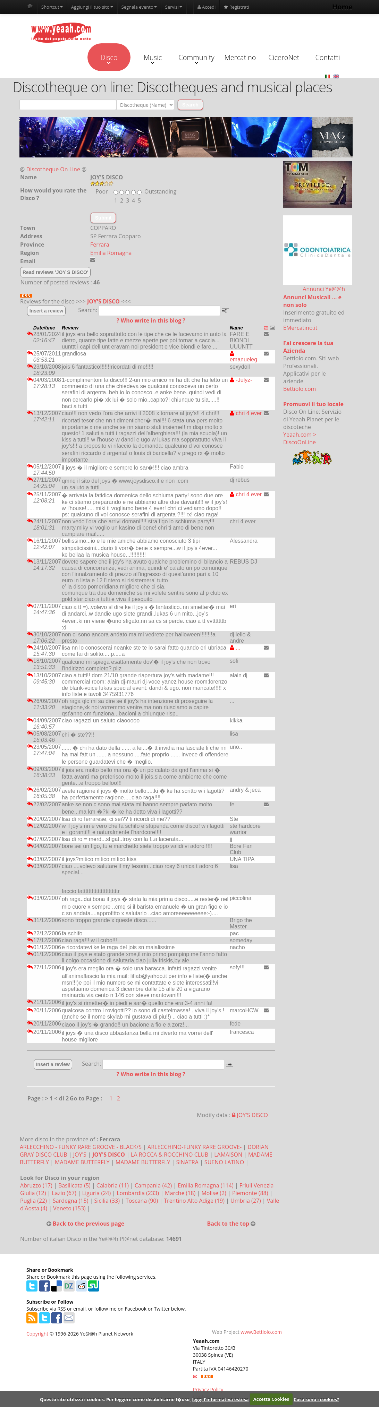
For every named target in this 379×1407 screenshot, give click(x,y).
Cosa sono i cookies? (316, 1399)
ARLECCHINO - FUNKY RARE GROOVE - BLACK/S (81, 1147)
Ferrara (99, 244)
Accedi (206, 7)
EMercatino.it (300, 328)
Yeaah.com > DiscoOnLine (299, 438)
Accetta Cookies (271, 1399)
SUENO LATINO (224, 1162)
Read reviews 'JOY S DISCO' (55, 272)
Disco (108, 58)
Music (153, 58)
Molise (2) (214, 1193)
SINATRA (187, 1162)
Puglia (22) (34, 1200)
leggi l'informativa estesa (220, 1399)
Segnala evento (139, 7)
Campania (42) (154, 1185)
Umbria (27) (246, 1200)
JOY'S (79, 1154)
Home (342, 6)
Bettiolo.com (299, 389)
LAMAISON (228, 1154)
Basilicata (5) (75, 1185)
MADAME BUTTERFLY (82, 1162)
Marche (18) (181, 1193)
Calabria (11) (113, 1185)
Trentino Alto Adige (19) (195, 1200)
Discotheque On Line (53, 169)
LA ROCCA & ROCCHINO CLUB (169, 1154)
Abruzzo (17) (37, 1185)
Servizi (173, 7)
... (235, 648)
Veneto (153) (70, 1208)
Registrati (236, 7)
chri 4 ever (246, 413)
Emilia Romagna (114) (206, 1185)
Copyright (37, 1333)
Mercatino (240, 57)
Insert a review (46, 311)
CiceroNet (283, 57)
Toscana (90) (142, 1200)
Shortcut (52, 7)
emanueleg (243, 356)
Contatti (327, 57)
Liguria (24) (97, 1193)
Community (196, 58)
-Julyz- (241, 380)
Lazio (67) (64, 1193)
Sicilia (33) (107, 1200)
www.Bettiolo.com (261, 1332)
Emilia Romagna (111, 253)
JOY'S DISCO (103, 301)
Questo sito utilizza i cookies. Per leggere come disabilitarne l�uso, (115, 1399)
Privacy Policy (208, 1389)
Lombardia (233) (138, 1193)
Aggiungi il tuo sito (92, 7)
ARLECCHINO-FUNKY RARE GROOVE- (195, 1147)
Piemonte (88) (251, 1193)
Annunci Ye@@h (324, 289)
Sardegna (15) (71, 1200)
